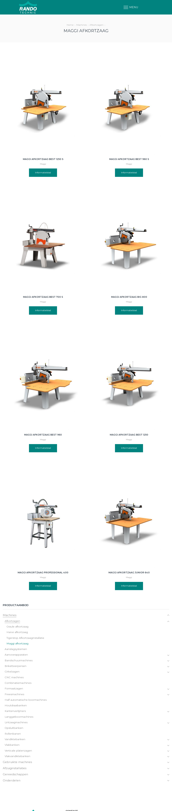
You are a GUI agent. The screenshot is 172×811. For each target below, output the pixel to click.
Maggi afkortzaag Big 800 (129, 297)
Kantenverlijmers (16, 713)
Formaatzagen (14, 690)
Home (70, 24)
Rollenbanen (13, 736)
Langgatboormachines (19, 719)
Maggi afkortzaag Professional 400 (43, 549)
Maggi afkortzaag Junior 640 (129, 549)
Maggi (43, 164)
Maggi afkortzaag (18, 644)
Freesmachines (15, 696)
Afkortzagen (96, 24)
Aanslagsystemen (16, 650)
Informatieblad (43, 172)
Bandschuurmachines (19, 661)
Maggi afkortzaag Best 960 (43, 434)
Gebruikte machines (18, 765)
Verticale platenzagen (19, 753)
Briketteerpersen (16, 667)
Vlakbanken (12, 748)
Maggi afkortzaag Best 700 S (43, 297)
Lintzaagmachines (17, 725)
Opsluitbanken (14, 730)
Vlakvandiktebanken (18, 759)
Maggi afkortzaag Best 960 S (129, 159)
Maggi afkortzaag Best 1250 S (43, 159)
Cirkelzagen (12, 673)
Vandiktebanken (15, 742)
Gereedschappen (16, 778)
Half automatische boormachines (26, 702)
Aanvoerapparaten (16, 655)
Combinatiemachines (18, 684)
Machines (81, 24)
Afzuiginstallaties (15, 771)
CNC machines (14, 678)
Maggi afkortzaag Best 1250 (129, 434)
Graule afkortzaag (18, 627)
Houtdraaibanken (16, 707)
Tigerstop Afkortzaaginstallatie (26, 638)
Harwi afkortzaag (18, 632)
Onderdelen (12, 784)
